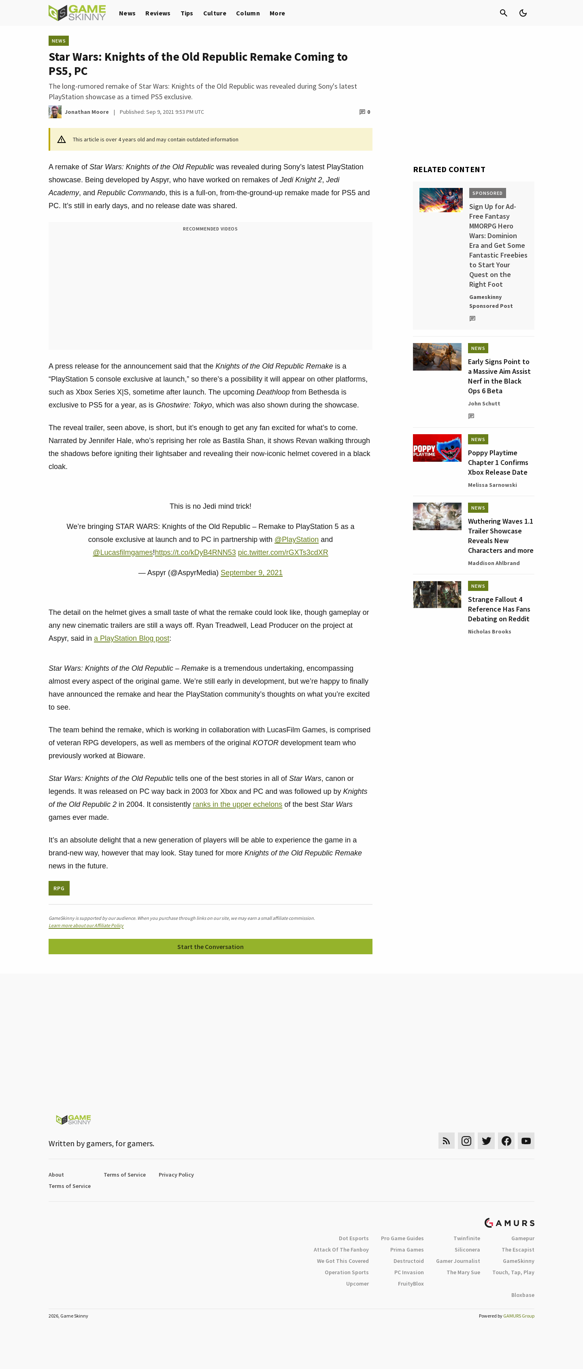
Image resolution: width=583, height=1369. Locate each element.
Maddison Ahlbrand (494, 563)
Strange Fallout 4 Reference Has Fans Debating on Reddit (499, 609)
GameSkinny (518, 1261)
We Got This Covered (343, 1261)
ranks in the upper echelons (237, 804)
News (127, 13)
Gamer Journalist (458, 1261)
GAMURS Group (518, 1316)
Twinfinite (466, 1238)
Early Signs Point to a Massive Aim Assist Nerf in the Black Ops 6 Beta (499, 376)
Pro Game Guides (402, 1238)
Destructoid (409, 1261)
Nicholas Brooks (489, 631)
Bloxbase (522, 1295)
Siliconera (467, 1249)
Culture (214, 13)
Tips (187, 13)
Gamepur (522, 1238)
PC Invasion (409, 1272)
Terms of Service (125, 1174)
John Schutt (484, 403)
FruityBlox (411, 1283)
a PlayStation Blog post (131, 638)
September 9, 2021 (252, 573)
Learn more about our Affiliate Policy (86, 925)
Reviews (157, 13)
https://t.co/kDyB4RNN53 (195, 552)
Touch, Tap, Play (513, 1272)
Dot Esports (354, 1238)
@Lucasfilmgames (123, 552)
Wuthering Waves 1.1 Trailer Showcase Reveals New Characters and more (501, 535)
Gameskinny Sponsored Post (491, 301)
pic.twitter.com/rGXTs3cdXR (283, 552)
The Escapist (518, 1249)
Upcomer (357, 1283)
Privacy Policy (176, 1174)
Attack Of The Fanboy (341, 1249)
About (56, 1174)
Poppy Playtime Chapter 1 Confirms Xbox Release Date (498, 462)
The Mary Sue (463, 1272)
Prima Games (407, 1249)
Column (248, 13)
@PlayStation (296, 539)
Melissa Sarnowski (492, 484)
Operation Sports (347, 1272)
